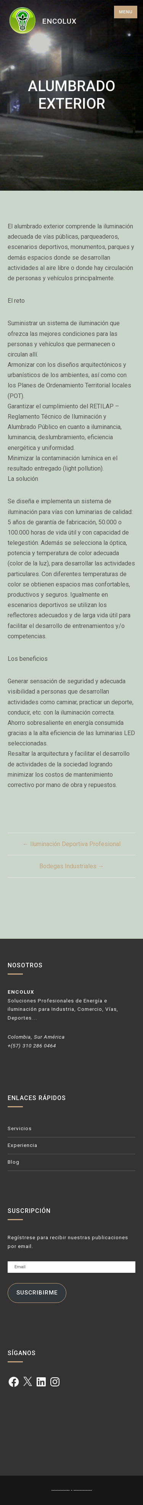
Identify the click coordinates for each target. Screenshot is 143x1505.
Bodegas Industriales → (71, 866)
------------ (61, 1490)
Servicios (20, 1128)
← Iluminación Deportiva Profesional (71, 844)
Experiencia (22, 1145)
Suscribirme (37, 1292)
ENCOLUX (59, 21)
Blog (13, 1162)
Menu (126, 12)
